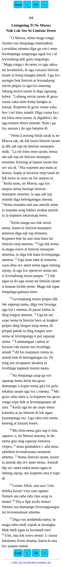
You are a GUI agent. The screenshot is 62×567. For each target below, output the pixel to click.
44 (36, 4)
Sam (18, 4)
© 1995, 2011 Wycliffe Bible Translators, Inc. (31, 562)
